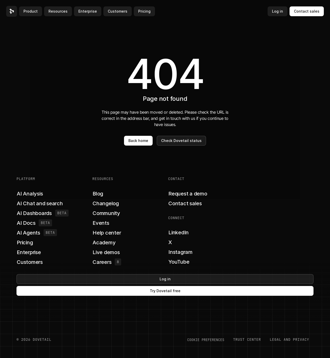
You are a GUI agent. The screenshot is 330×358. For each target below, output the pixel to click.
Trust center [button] (247, 339)
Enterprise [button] (87, 11)
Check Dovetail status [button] (181, 140)
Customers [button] (117, 11)
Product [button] (30, 11)
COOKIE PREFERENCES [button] (205, 339)
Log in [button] (277, 11)
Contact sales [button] (306, 11)
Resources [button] (58, 11)
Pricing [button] (144, 11)
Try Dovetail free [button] (165, 291)
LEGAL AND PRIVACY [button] (289, 339)
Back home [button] (138, 140)
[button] (11, 11)
